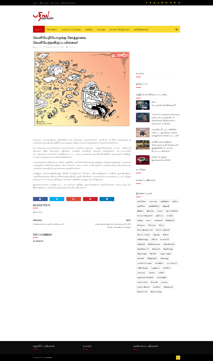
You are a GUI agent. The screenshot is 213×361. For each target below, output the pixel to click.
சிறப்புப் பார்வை (143, 234)
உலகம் (160, 211)
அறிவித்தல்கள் (141, 29)
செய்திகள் (52, 29)
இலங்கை (72, 47)
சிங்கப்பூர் (152, 225)
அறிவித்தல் (164, 201)
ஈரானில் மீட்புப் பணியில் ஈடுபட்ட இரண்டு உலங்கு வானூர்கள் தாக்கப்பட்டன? (165, 132)
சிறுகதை (156, 234)
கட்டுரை (170, 215)
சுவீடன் (154, 239)
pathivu (49, 358)
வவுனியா (156, 287)
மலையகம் (141, 272)
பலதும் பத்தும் (165, 253)
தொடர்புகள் (55, 3)
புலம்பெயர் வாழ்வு (71, 29)
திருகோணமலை (154, 244)
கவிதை (89, 29)
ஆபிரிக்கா (141, 206)
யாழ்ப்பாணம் (142, 282)
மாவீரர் (161, 272)
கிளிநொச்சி (170, 220)
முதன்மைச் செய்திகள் (145, 277)
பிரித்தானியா (152, 258)
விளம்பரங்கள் (44, 3)
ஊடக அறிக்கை (172, 211)
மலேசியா (166, 268)
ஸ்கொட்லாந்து (156, 291)
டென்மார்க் (165, 239)
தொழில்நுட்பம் (143, 249)
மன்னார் (152, 272)
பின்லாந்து (164, 258)
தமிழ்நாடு (141, 244)
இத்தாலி (166, 206)
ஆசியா (175, 201)
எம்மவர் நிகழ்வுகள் (119, 29)
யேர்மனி (154, 282)
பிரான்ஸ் (140, 258)
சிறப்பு (161, 225)
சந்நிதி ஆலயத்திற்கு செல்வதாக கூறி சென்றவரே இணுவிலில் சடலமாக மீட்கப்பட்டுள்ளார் (165, 146)
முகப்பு (35, 3)
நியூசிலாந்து (168, 249)
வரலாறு (101, 29)
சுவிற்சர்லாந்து (142, 239)
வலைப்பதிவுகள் (143, 287)
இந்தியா (140, 211)
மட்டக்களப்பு (172, 263)
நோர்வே (153, 253)
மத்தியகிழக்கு (142, 268)
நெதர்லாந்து (141, 253)
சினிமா (165, 234)
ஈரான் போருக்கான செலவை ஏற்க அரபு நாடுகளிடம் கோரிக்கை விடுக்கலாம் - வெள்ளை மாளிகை (166, 119)
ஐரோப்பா (159, 215)
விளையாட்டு (142, 291)
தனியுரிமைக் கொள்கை (68, 3)
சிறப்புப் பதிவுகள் (163, 230)
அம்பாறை (153, 201)
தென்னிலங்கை (169, 244)
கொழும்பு (141, 225)
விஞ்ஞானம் (168, 287)
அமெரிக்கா (141, 201)
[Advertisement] (82, 308)
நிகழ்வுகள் (156, 249)
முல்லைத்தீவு (162, 277)
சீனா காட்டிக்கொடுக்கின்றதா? (164, 103)
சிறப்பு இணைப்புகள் (145, 230)
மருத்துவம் (155, 268)
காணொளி (158, 220)
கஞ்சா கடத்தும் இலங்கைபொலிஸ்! (161, 158)
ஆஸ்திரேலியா (153, 206)
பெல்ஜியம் (159, 263)
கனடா (148, 220)
